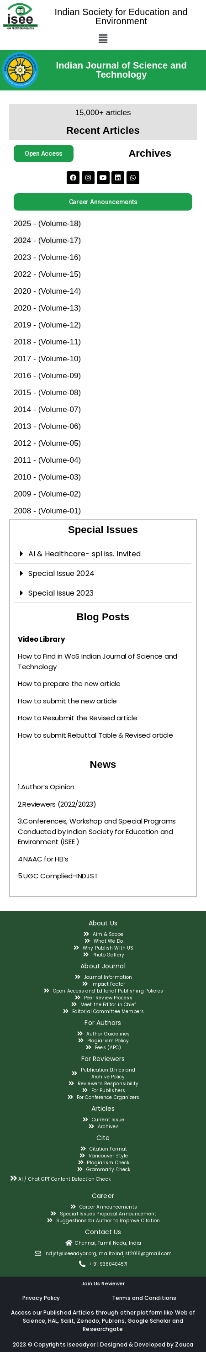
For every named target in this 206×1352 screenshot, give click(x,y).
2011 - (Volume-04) (47, 460)
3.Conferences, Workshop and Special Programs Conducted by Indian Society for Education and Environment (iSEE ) (97, 831)
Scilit (67, 1321)
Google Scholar (149, 1321)
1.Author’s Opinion (46, 787)
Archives (149, 153)
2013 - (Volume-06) (47, 426)
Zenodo (88, 1321)
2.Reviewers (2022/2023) (57, 804)
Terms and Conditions (144, 1298)
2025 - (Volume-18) (47, 223)
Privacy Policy (41, 1298)
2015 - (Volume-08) (47, 392)
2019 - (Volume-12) (47, 325)
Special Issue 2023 (61, 593)
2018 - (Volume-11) (47, 342)
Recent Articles (103, 130)
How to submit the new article (67, 701)
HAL (53, 1321)
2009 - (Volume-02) (47, 494)
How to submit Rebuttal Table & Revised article (95, 735)
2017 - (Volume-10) (47, 358)
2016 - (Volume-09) (47, 375)
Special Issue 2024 (61, 573)
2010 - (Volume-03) (47, 477)
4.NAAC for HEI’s (43, 859)
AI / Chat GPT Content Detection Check (64, 1179)
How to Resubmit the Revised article (77, 718)
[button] (44, 153)
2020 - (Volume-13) (47, 308)
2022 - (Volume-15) (47, 274)
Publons (113, 1321)
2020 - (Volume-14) (47, 291)
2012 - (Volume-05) (47, 443)
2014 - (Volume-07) (47, 409)
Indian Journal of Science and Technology (121, 69)
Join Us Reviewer (103, 1283)
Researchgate (103, 1329)
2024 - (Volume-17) (47, 240)
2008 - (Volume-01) (47, 511)
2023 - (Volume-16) (47, 257)
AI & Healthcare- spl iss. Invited (84, 554)
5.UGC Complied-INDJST (58, 876)
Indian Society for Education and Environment (121, 16)
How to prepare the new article (69, 683)
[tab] (103, 554)
